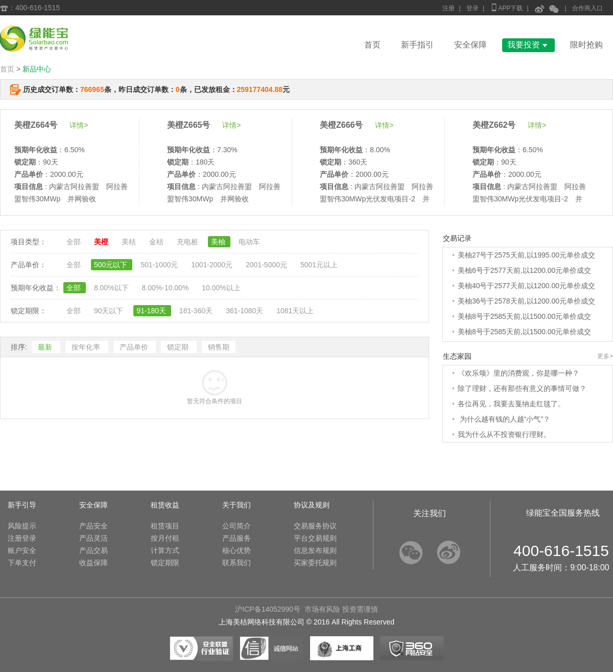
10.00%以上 (221, 288)
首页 (372, 44)
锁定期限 (165, 563)
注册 (448, 8)
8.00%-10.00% (166, 288)
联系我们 (236, 563)
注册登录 (22, 538)
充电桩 (188, 242)
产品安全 (93, 526)
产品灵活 (93, 538)
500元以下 (111, 265)
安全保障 (470, 44)
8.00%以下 (112, 288)
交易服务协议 (315, 526)
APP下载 (506, 7)
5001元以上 (319, 265)
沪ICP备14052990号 (267, 609)
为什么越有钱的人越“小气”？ (504, 419)
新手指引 (417, 44)
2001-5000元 (267, 265)
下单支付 (22, 563)
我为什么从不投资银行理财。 (504, 434)
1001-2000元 (212, 265)
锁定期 (179, 347)
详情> (78, 125)
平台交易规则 (315, 538)
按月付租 (165, 538)
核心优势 (236, 550)
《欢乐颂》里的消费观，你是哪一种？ (518, 373)
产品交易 (93, 550)
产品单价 (135, 347)
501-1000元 (160, 265)
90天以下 (109, 311)
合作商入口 (587, 8)
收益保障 (93, 563)
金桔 (157, 242)
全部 (74, 242)
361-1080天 (245, 311)
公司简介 (236, 526)
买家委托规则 (315, 563)
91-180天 (152, 311)
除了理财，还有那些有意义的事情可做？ (522, 388)
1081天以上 (295, 311)
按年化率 (87, 347)
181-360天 (197, 311)
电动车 (249, 242)
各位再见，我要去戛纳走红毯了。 (511, 404)
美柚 (219, 242)
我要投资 (528, 44)
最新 (46, 347)
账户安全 (22, 550)
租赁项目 (165, 526)
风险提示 (22, 526)
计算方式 (165, 550)
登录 (472, 8)
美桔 (130, 242)
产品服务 (236, 538)
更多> (605, 356)
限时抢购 (586, 44)
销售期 (218, 347)
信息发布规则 (315, 550)
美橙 (102, 242)
